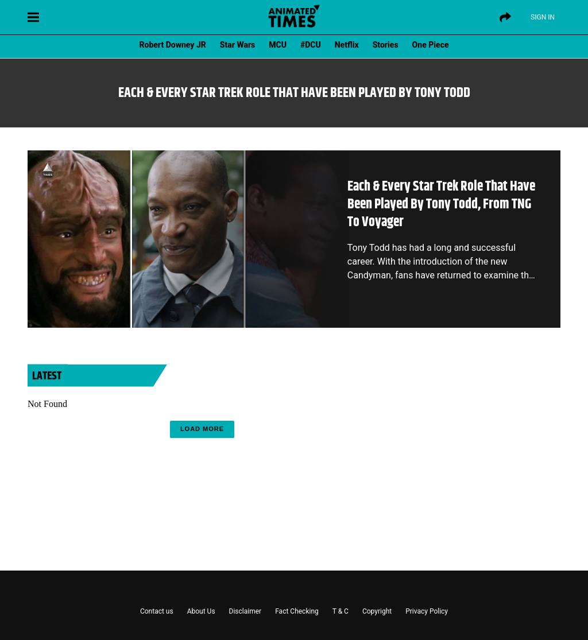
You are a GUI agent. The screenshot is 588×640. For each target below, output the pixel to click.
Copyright (377, 611)
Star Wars (237, 45)
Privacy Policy (426, 611)
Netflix (347, 45)
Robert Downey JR (172, 45)
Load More (202, 428)
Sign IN (543, 17)
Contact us (156, 611)
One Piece (430, 45)
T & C (340, 611)
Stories (386, 45)
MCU (278, 45)
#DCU (310, 45)
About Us (201, 611)
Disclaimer (245, 611)
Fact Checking (297, 611)
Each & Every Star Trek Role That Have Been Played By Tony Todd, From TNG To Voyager (441, 204)
